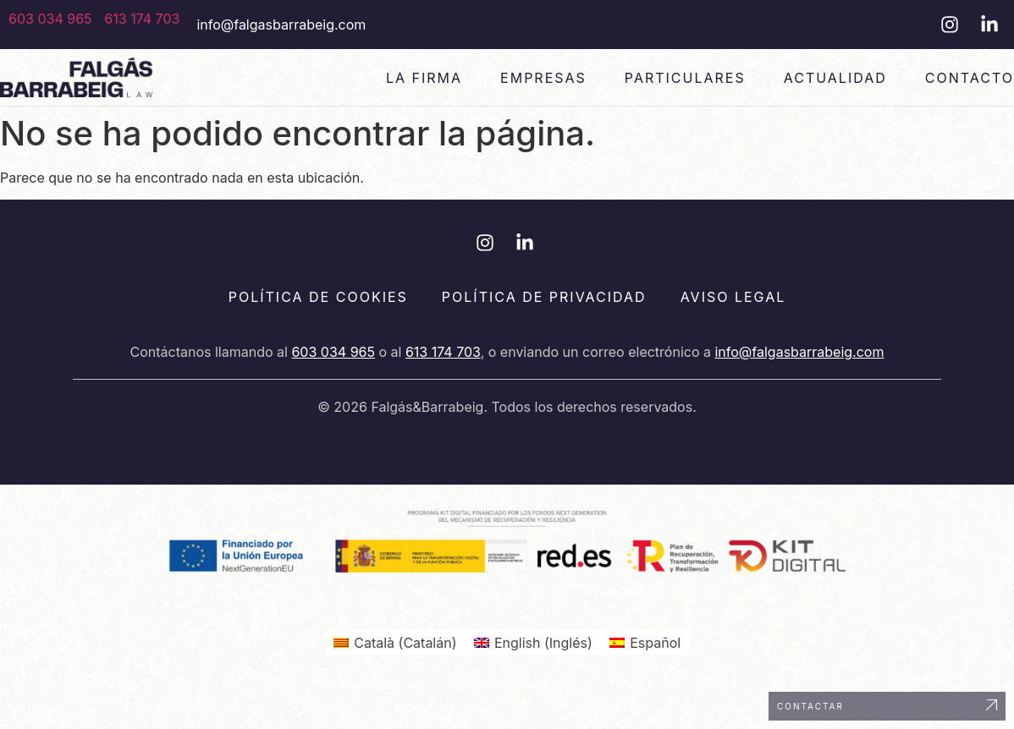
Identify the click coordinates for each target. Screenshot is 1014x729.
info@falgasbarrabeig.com (281, 24)
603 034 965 (50, 18)
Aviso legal (733, 296)
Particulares (685, 77)
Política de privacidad (544, 296)
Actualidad (835, 77)
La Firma (424, 77)
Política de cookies (318, 296)
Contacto (969, 77)
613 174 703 (141, 18)
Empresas (543, 77)
